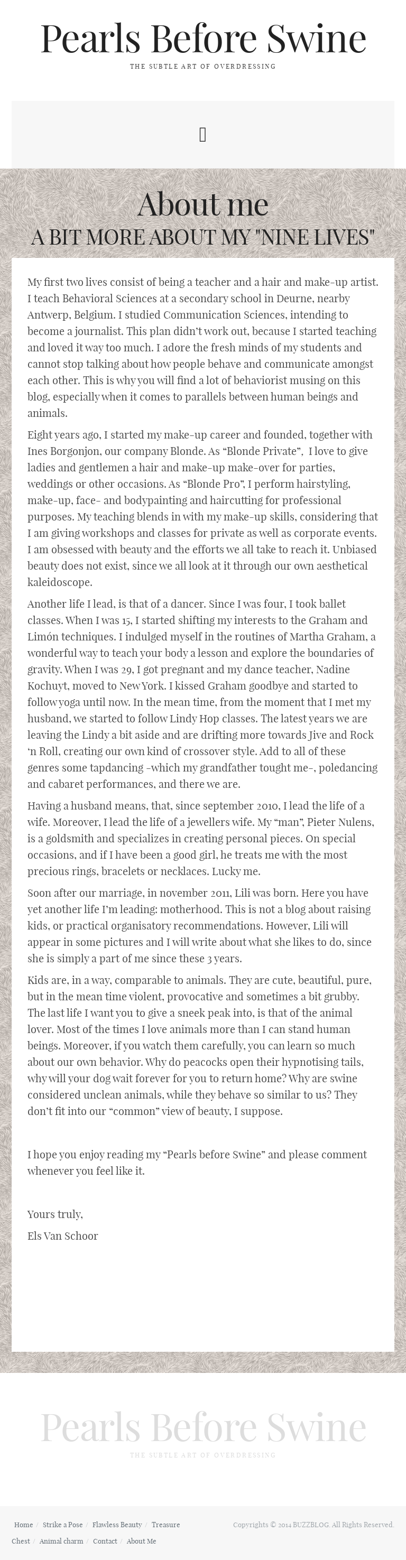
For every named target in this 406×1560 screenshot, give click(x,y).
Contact (105, 1541)
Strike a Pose (63, 1524)
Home (23, 1524)
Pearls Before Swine (203, 38)
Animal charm (62, 1541)
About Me (141, 1541)
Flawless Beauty (117, 1524)
